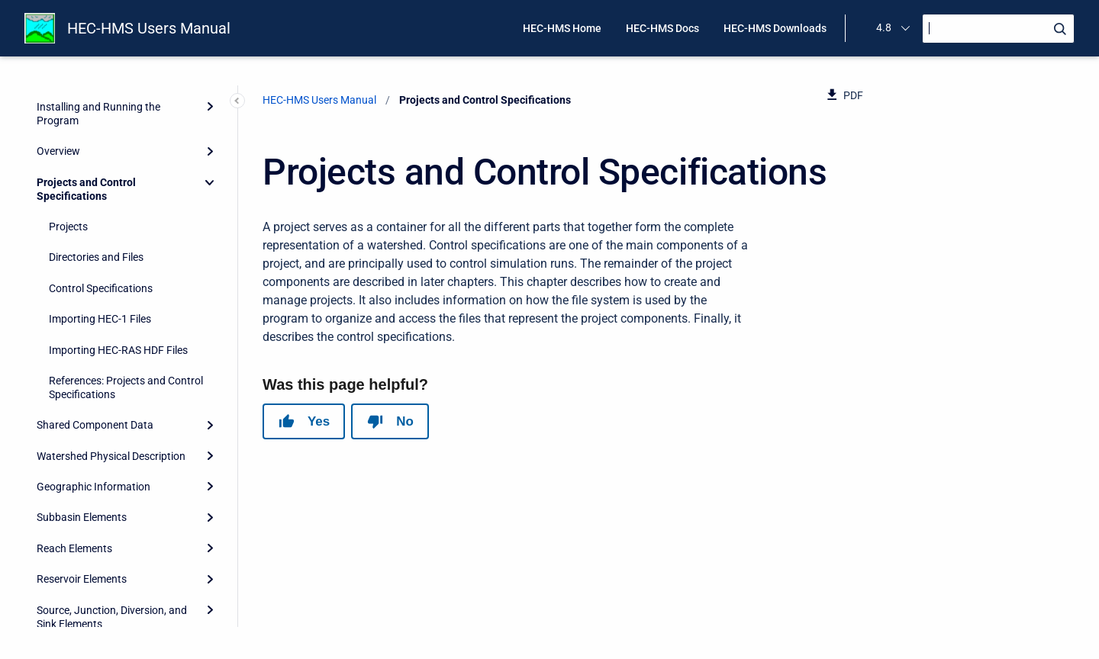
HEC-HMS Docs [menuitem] (662, 28)
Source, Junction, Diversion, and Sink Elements (112, 535)
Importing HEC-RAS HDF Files (118, 268)
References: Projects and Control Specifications (126, 305)
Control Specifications (101, 206)
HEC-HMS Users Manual (148, 28)
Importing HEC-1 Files (100, 236)
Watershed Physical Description (111, 374)
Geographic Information (93, 404)
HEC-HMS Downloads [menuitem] (775, 28)
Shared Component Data (95, 342)
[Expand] (210, 342)
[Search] (998, 28)
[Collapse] (210, 100)
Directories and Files (96, 175)
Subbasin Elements (82, 435)
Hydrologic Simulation (88, 602)
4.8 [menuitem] (883, 27)
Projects (68, 144)
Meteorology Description (94, 572)
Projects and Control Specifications (86, 107)
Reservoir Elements (82, 496)
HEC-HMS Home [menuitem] (562, 28)
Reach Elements (74, 466)
